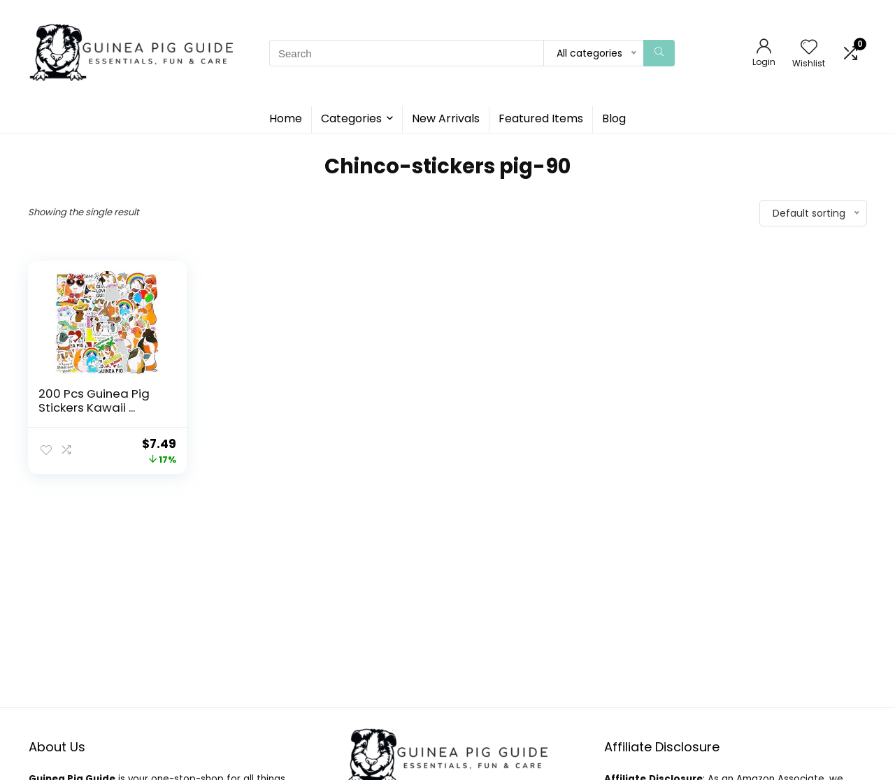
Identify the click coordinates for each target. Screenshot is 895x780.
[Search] (659, 53)
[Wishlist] (809, 47)
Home (285, 118)
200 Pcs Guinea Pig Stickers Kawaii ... (94, 400)
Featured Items (541, 118)
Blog (614, 118)
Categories (351, 118)
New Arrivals (446, 118)
